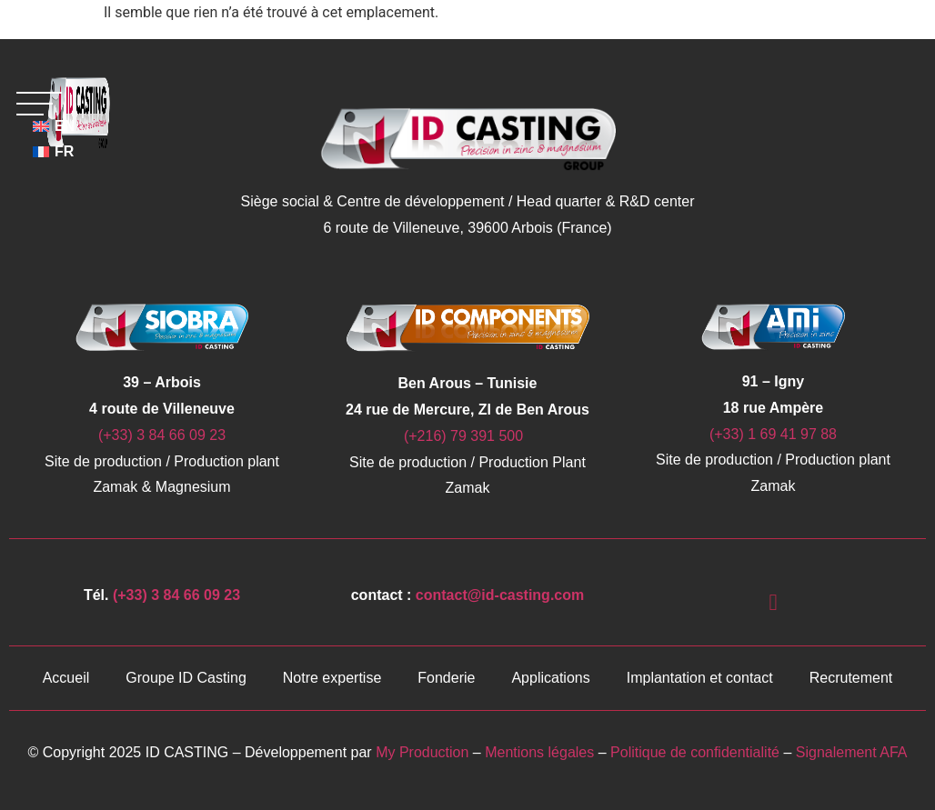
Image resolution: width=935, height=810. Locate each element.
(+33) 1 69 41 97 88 (773, 434)
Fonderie (446, 677)
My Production (422, 752)
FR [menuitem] (64, 151)
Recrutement (851, 677)
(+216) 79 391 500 (467, 436)
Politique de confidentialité (696, 752)
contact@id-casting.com (500, 595)
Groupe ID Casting (186, 677)
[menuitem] (54, 152)
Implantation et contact (700, 677)
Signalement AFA (852, 752)
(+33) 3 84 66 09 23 (162, 435)
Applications (550, 677)
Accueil (66, 677)
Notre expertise (332, 677)
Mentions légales (539, 752)
